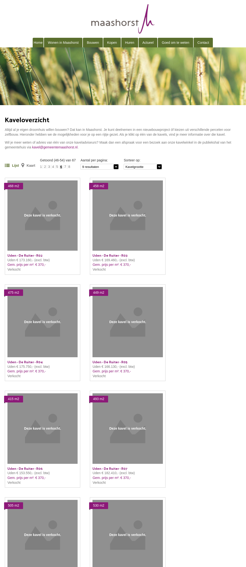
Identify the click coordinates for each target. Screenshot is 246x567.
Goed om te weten (175, 43)
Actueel (148, 43)
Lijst (15, 165)
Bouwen (93, 43)
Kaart (31, 165)
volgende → (232, 490)
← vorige (11, 490)
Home (38, 43)
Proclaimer (74, 534)
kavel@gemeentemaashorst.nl (55, 147)
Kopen (112, 43)
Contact (203, 43)
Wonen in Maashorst (63, 43)
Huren (129, 43)
